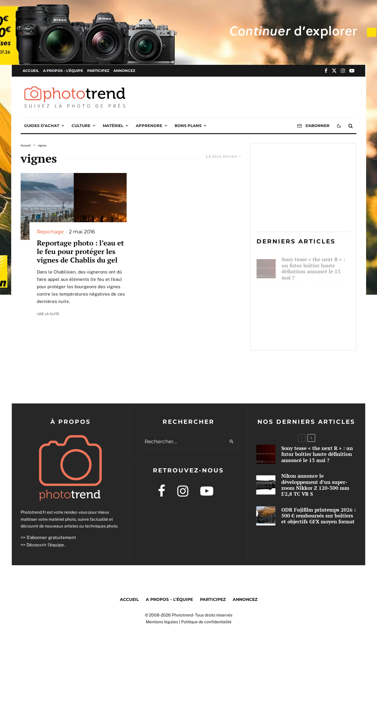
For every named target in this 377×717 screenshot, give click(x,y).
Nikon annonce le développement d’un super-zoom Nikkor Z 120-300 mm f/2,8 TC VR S (316, 299)
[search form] (182, 441)
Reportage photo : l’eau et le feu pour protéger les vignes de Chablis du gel (80, 251)
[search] (231, 441)
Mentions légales (162, 621)
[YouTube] (351, 70)
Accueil (31, 70)
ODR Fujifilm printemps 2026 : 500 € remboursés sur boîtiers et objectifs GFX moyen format (316, 332)
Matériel (113, 125)
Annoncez (124, 70)
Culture (81, 125)
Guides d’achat (41, 125)
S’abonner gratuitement (51, 537)
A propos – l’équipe (63, 70)
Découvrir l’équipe (45, 544)
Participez (98, 70)
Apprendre (149, 125)
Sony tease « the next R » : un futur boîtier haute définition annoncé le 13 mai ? (313, 266)
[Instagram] (343, 70)
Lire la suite (48, 314)
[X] (334, 70)
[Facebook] (326, 70)
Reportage (50, 232)
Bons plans (188, 125)
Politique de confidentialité (206, 621)
